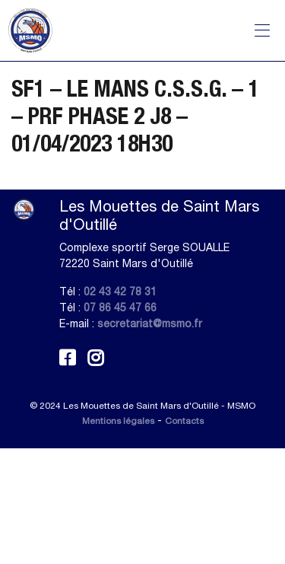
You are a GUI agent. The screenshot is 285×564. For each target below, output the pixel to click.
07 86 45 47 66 (120, 307)
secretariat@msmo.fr (149, 323)
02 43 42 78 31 (120, 291)
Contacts (184, 421)
